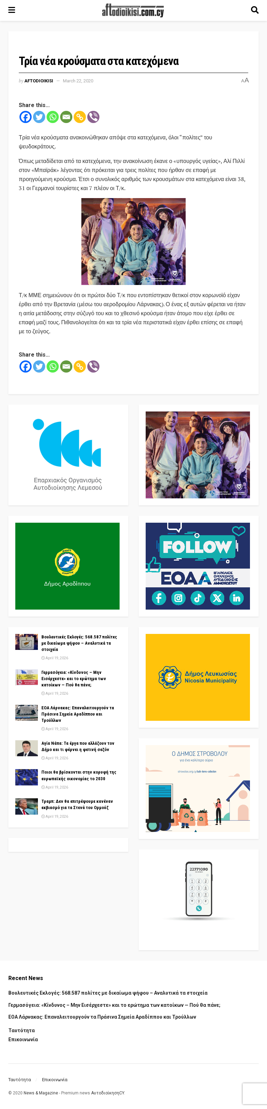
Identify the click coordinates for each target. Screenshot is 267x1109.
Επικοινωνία (23, 1039)
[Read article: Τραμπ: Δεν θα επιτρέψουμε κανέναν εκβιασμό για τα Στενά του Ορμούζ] (26, 806)
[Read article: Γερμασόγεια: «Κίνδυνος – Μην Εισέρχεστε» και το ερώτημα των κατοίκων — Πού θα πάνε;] (26, 677)
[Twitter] (39, 117)
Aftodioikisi (38, 80)
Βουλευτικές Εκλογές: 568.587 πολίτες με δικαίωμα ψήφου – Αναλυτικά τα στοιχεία (79, 643)
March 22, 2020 (78, 80)
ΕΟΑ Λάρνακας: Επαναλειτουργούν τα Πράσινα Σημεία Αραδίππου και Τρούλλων (77, 714)
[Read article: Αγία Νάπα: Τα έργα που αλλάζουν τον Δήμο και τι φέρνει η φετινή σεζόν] (26, 748)
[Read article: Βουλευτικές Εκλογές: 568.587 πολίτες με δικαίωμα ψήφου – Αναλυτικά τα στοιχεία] (26, 642)
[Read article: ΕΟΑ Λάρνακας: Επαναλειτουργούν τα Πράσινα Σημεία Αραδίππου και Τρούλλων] (26, 713)
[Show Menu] (11, 10)
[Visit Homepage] (133, 10)
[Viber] (93, 117)
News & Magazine (41, 1093)
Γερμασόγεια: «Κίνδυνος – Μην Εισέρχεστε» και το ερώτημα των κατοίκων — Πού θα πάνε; (73, 678)
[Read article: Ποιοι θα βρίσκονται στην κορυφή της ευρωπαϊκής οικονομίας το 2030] (26, 777)
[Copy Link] (80, 117)
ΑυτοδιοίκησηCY (107, 1093)
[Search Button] (255, 10)
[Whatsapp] (53, 117)
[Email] (66, 117)
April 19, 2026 (54, 658)
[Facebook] (25, 117)
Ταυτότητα (21, 1030)
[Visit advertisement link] (133, 241)
